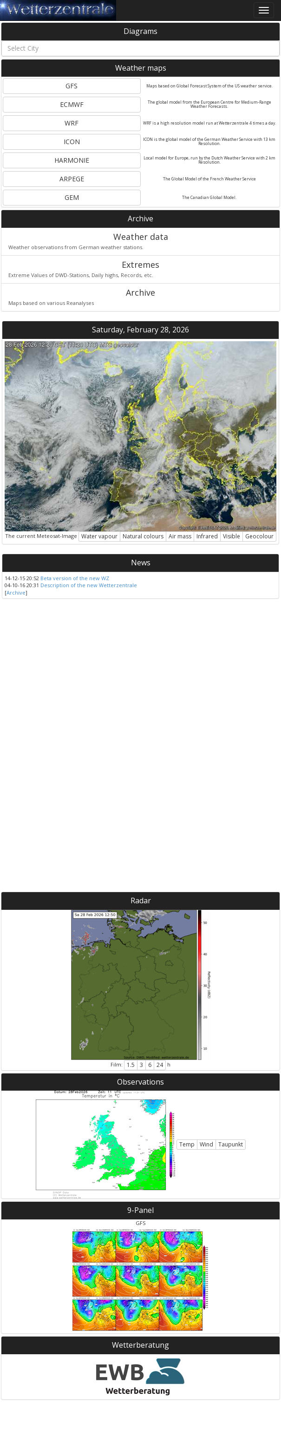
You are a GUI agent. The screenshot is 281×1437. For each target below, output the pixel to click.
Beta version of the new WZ (74, 578)
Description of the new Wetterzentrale (88, 585)
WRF (71, 123)
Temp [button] (187, 1144)
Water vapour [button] (99, 536)
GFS (71, 85)
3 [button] (141, 1065)
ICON (72, 141)
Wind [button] (206, 1144)
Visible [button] (231, 536)
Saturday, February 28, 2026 (140, 329)
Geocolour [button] (259, 536)
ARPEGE (71, 178)
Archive (140, 218)
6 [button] (149, 1065)
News (140, 562)
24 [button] (160, 1065)
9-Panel (140, 1210)
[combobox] (140, 48)
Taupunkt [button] (230, 1144)
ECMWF (72, 104)
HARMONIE (71, 160)
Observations (140, 1082)
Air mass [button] (180, 536)
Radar (141, 900)
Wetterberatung (140, 1345)
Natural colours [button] (143, 536)
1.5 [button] (131, 1065)
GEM (72, 197)
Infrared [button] (207, 536)
